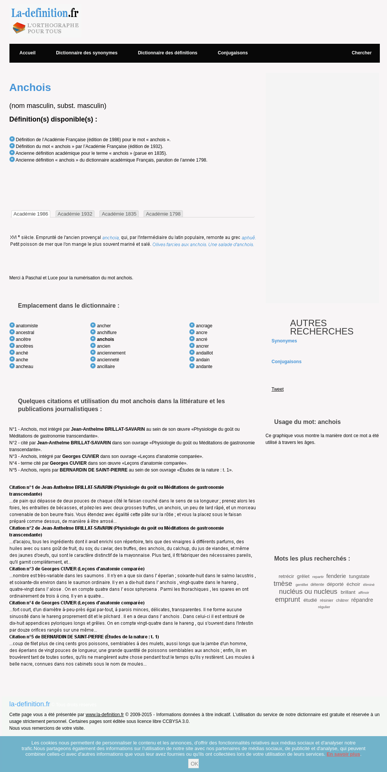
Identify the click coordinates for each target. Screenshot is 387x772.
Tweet (278, 389)
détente (317, 584)
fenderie (336, 576)
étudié (310, 600)
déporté (335, 584)
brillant (348, 592)
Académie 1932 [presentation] (75, 214)
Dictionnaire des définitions (167, 52)
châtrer (342, 600)
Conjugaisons (233, 52)
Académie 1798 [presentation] (163, 214)
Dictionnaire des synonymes (87, 52)
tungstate (359, 576)
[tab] (31, 213)
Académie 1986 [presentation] (31, 214)
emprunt (287, 599)
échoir (353, 584)
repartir (318, 577)
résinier (326, 600)
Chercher (362, 52)
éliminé (369, 584)
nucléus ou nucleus (308, 591)
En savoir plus (343, 754)
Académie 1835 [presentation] (119, 214)
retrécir (286, 576)
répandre (362, 600)
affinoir (363, 592)
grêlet (303, 576)
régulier (324, 607)
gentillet (302, 584)
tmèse (283, 583)
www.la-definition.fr (105, 714)
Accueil (28, 52)
